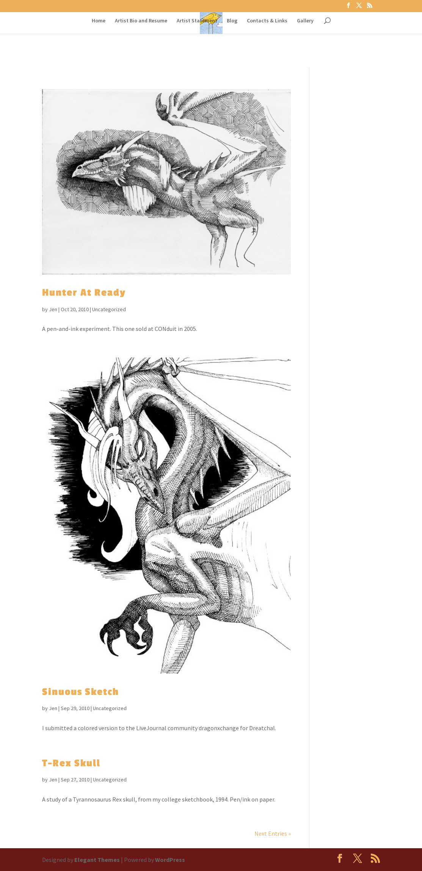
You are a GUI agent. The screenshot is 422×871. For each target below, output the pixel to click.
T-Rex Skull (71, 763)
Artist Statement (197, 21)
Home (98, 21)
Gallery (305, 21)
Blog (232, 21)
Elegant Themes (97, 859)
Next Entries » (272, 833)
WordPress (170, 859)
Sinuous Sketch (80, 692)
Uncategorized (109, 309)
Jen (53, 309)
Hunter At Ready (84, 292)
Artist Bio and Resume (141, 21)
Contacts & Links (267, 21)
